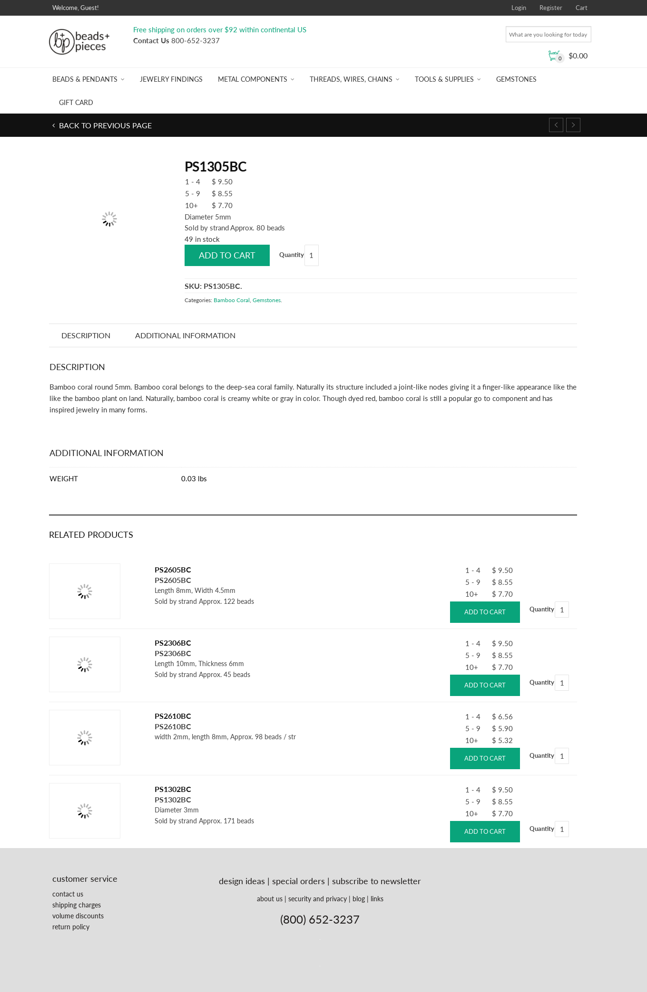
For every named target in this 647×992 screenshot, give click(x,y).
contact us (67, 894)
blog (359, 899)
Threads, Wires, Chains (351, 79)
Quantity (291, 254)
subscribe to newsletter (376, 881)
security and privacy (317, 899)
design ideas (242, 881)
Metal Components (252, 79)
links (377, 899)
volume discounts (78, 916)
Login (518, 7)
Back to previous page (104, 125)
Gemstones (516, 79)
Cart (582, 7)
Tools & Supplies (444, 79)
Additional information (185, 335)
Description (85, 335)
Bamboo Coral (232, 300)
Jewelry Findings (171, 79)
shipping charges (76, 905)
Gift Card (76, 102)
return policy (70, 927)
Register (550, 7)
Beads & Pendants (85, 79)
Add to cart (227, 255)
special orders (298, 881)
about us (270, 899)
